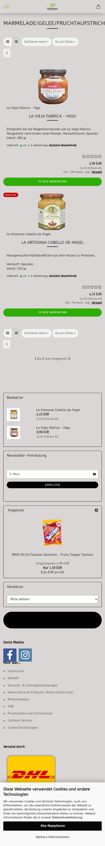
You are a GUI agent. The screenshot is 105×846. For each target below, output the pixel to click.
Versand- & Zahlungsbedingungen (33, 685)
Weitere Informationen (52, 837)
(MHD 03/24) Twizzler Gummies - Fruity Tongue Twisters (52, 555)
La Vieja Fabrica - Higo (23, 108)
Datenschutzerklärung (67, 817)
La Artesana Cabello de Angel (29, 234)
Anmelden (52, 484)
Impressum (16, 671)
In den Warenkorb (52, 181)
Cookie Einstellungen (23, 728)
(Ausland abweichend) (62, 145)
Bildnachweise (18, 699)
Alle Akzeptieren (52, 826)
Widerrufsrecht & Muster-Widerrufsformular (41, 692)
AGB (11, 706)
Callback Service (20, 720)
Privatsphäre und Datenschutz (30, 713)
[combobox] (36, 41)
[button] (7, 41)
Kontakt (13, 678)
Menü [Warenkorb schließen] (6, 6)
